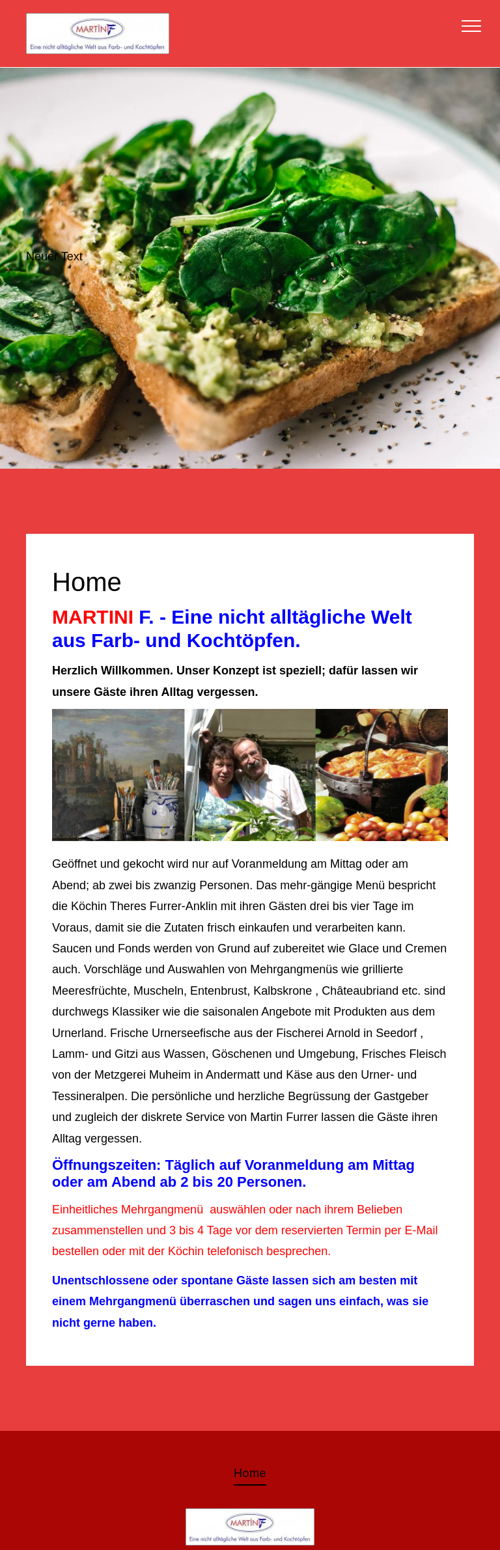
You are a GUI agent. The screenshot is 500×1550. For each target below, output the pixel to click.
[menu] (471, 26)
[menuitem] (250, 1473)
